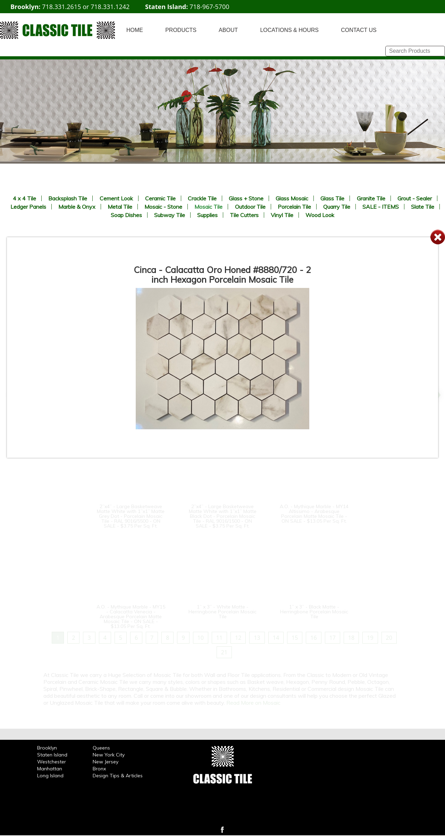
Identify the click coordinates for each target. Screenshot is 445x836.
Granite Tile (371, 198)
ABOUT (228, 30)
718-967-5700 (209, 6)
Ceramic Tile (160, 198)
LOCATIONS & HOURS (289, 30)
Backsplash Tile (67, 198)
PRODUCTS (180, 30)
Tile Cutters (244, 215)
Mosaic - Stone (163, 206)
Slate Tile (422, 206)
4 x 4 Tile (24, 198)
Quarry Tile (336, 206)
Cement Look (116, 198)
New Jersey (105, 762)
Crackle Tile (202, 198)
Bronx (99, 768)
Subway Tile (169, 215)
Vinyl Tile (282, 215)
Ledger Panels (28, 206)
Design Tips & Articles (118, 775)
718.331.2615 (61, 6)
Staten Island (52, 755)
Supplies (207, 215)
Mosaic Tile (208, 206)
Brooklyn (47, 748)
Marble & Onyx (76, 206)
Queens (101, 748)
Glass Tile (332, 198)
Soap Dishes (126, 215)
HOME (134, 30)
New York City (109, 755)
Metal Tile (120, 206)
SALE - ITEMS (380, 206)
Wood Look (319, 215)
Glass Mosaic (292, 198)
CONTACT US (359, 30)
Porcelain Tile (294, 206)
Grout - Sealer (414, 198)
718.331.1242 (110, 6)
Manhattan (49, 768)
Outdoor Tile (250, 206)
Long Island (50, 775)
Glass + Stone (246, 198)
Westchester (51, 762)
